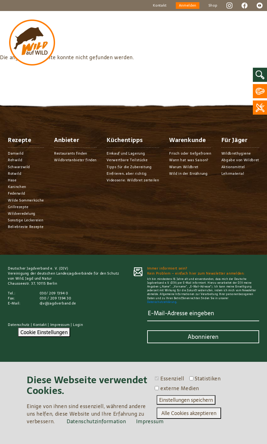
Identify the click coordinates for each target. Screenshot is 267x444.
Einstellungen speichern (186, 400)
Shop (213, 5)
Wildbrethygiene (236, 153)
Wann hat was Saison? (189, 160)
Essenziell (172, 378)
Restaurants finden (70, 153)
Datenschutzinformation (96, 421)
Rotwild (14, 173)
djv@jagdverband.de (58, 303)
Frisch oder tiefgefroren (190, 153)
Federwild (16, 193)
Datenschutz (19, 324)
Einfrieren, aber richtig (127, 173)
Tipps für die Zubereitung (129, 167)
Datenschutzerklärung (162, 302)
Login (78, 324)
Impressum (60, 324)
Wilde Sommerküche (26, 200)
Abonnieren (203, 336)
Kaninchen (17, 187)
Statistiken (207, 378)
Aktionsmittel (233, 167)
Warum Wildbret (183, 167)
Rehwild (15, 160)
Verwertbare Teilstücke (127, 160)
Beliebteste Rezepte (25, 227)
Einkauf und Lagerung (126, 153)
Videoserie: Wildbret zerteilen (133, 180)
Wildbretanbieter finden (75, 160)
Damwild (16, 153)
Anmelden (187, 5)
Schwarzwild (19, 167)
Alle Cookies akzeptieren (188, 413)
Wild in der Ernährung (188, 173)
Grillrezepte (18, 207)
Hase (12, 180)
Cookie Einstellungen (44, 332)
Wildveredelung (22, 213)
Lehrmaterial (232, 173)
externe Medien (179, 388)
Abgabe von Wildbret (240, 160)
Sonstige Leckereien (25, 220)
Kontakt (160, 5)
